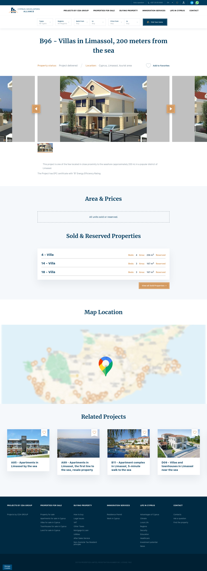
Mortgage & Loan (81, 530)
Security (143, 530)
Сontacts (177, 514)
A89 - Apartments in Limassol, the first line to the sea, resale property (77, 466)
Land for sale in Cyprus (50, 530)
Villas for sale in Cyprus (50, 522)
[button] (36, 109)
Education (144, 534)
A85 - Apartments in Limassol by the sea (24, 464)
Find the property (180, 522)
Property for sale (47, 514)
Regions (143, 526)
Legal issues (79, 518)
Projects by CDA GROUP (76, 11)
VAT (75, 522)
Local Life (144, 522)
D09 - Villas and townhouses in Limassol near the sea (177, 466)
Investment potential (148, 542)
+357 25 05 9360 (155, 3)
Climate (143, 518)
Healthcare (145, 538)
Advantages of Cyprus (149, 514)
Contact (194, 11)
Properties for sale (104, 11)
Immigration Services (153, 11)
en (168, 3)
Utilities (77, 534)
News (142, 546)
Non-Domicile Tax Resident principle (85, 543)
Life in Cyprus (177, 11)
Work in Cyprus (113, 518)
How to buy (78, 514)
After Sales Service (82, 538)
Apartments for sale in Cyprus (53, 518)
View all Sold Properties (153, 286)
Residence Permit (114, 514)
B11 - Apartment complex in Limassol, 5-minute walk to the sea (128, 466)
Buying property (128, 11)
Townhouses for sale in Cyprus (53, 526)
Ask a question (138, 3)
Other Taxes (79, 526)
